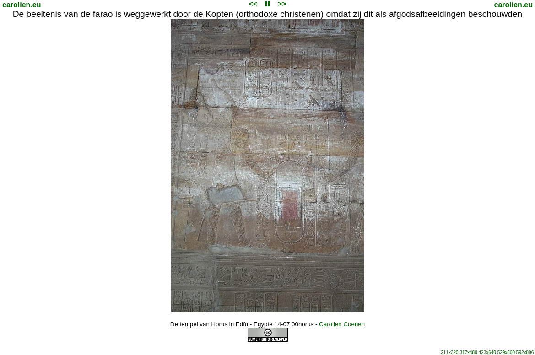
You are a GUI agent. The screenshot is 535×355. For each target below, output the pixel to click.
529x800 (506, 352)
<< (253, 4)
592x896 (525, 352)
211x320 (449, 352)
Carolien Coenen (342, 324)
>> (281, 4)
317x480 (468, 352)
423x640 (487, 352)
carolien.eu (21, 5)
